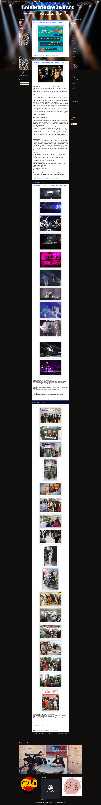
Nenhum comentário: (54, 55)
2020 (73, 40)
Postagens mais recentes (39, 733)
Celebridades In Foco (25, 27)
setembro (75, 49)
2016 (73, 87)
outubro (74, 48)
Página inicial (51, 733)
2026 (73, 30)
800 (54, 100)
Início (72, 119)
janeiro (74, 85)
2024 (73, 33)
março (74, 81)
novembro (75, 46)
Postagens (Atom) (52, 736)
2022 (73, 37)
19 (34, 102)
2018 (73, 43)
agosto (74, 51)
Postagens (22, 82)
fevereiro (75, 83)
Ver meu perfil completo (23, 75)
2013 (73, 91)
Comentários (23, 84)
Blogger (63, 802)
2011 (73, 95)
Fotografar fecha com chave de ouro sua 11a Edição (49, 406)
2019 (73, 42)
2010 (73, 96)
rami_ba (54, 802)
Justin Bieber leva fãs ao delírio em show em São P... (75, 72)
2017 (73, 45)
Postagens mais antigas (62, 733)
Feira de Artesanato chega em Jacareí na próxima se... (75, 60)
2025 (73, 32)
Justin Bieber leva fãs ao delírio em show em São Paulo (50, 185)
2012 (73, 93)
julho (74, 53)
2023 (73, 35)
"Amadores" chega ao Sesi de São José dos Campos (49, 62)
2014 (73, 90)
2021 (73, 38)
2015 (73, 88)
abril (74, 56)
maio (74, 54)
